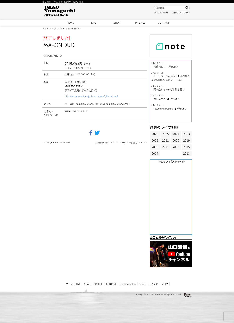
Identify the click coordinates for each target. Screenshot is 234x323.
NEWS (70, 23)
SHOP (117, 23)
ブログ (164, 284)
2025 (165, 134)
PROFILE (140, 23)
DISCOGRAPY (161, 12)
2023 (186, 134)
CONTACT (163, 23)
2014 (155, 153)
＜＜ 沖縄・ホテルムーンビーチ (56, 142)
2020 (176, 140)
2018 (155, 147)
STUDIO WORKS (181, 12)
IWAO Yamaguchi (60, 11)
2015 (62, 28)
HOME (45, 28)
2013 (186, 153)
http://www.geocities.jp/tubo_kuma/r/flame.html (91, 96)
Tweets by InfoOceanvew (171, 161)
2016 (176, 147)
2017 (165, 147)
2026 (155, 134)
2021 (165, 140)
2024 (176, 134)
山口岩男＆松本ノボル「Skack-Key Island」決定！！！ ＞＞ (121, 142)
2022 (155, 140)
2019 (186, 140)
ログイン (153, 284)
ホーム (69, 284)
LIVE (93, 23)
